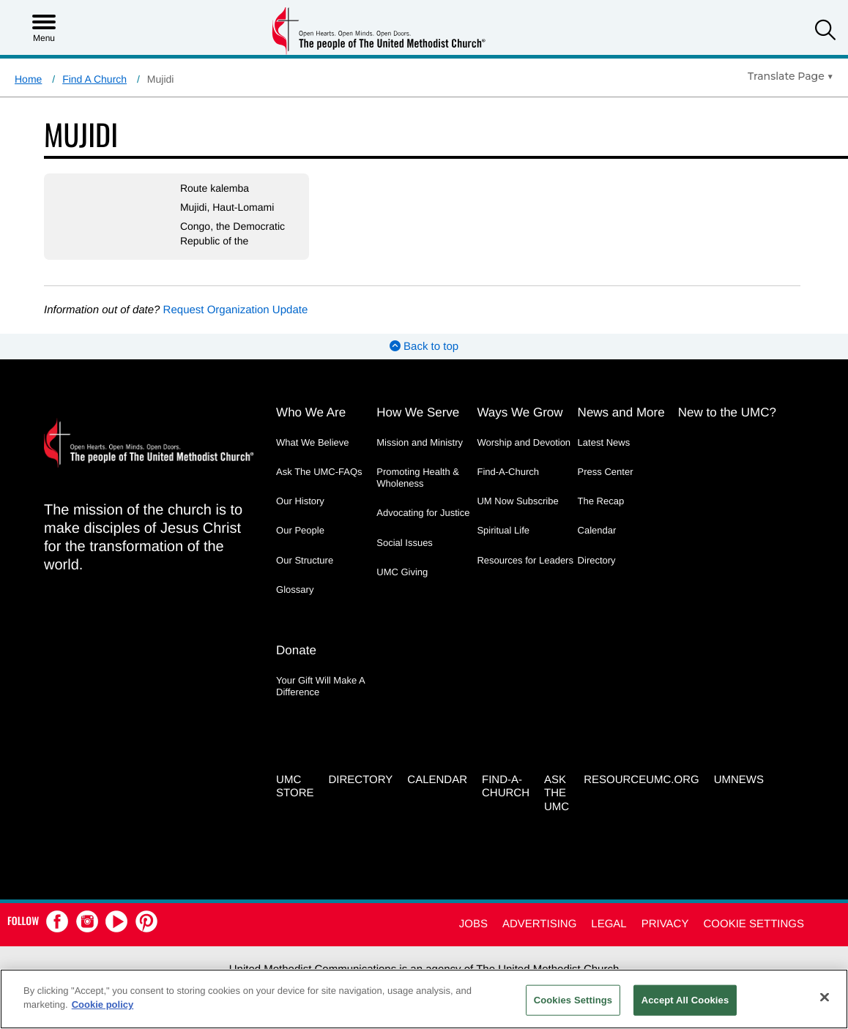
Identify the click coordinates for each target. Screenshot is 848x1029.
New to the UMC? (727, 412)
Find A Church (94, 79)
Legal (608, 924)
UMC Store (294, 787)
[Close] (824, 997)
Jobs (473, 924)
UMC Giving (402, 571)
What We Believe (312, 442)
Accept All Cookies (685, 1000)
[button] (825, 32)
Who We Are (311, 412)
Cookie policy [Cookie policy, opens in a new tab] (103, 1004)
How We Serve (417, 412)
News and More (621, 412)
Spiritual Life (503, 530)
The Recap (601, 500)
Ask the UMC (556, 794)
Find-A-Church (508, 471)
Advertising (539, 924)
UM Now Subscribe (517, 500)
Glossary (294, 589)
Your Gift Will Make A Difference (320, 686)
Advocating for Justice (422, 512)
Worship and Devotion (523, 442)
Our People (300, 530)
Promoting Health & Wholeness (417, 477)
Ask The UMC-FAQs (319, 471)
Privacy (665, 924)
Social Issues (404, 542)
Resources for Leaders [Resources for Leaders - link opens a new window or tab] (525, 560)
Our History (300, 500)
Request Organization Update (235, 310)
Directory (597, 560)
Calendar (597, 530)
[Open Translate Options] (790, 76)
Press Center (605, 471)
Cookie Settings (753, 924)
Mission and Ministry (419, 442)
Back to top (424, 346)
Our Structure (304, 560)
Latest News (604, 442)
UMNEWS (739, 780)
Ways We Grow (519, 412)
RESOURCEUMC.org (641, 780)
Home (28, 79)
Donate (296, 650)
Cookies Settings (573, 1000)
